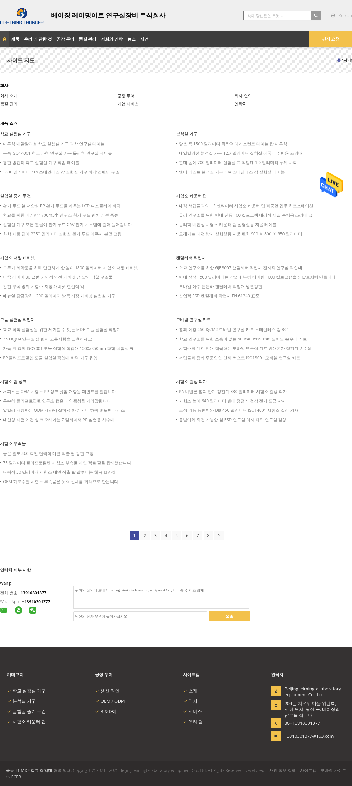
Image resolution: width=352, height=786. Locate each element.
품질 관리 (9, 104)
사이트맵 (308, 770)
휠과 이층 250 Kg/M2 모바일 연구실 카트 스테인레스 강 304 (234, 329)
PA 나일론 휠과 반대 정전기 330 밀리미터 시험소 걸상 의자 (233, 391)
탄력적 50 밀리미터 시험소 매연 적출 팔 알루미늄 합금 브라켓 (59, 472)
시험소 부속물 (13, 443)
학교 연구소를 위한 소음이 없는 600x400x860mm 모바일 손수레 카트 (243, 339)
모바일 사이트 (333, 770)
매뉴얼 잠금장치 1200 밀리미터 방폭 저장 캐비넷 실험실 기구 (59, 295)
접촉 (229, 616)
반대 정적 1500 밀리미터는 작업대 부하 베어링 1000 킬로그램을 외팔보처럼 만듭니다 (257, 277)
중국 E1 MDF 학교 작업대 (29, 770)
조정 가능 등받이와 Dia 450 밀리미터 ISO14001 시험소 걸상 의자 (238, 410)
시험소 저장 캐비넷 (17, 257)
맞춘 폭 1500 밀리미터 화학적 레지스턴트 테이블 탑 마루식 (233, 143)
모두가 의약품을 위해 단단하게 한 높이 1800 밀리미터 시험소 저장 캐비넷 (70, 267)
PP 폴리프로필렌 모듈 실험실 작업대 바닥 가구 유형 (50, 357)
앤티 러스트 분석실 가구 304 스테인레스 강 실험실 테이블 (232, 172)
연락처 (240, 104)
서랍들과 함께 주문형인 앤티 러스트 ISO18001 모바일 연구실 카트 (239, 357)
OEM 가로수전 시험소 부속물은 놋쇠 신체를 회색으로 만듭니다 (60, 481)
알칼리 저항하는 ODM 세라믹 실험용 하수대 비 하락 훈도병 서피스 (64, 410)
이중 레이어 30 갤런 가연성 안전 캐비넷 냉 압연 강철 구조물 (58, 277)
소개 (190, 691)
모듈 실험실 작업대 (17, 319)
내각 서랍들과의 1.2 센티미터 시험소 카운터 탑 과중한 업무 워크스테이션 (246, 205)
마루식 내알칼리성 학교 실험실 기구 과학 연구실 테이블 (54, 143)
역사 (190, 701)
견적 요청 (331, 39)
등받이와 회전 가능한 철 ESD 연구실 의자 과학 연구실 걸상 (232, 419)
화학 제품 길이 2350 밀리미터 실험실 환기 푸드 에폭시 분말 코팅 (62, 234)
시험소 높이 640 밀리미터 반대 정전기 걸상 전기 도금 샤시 (232, 401)
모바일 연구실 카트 (193, 319)
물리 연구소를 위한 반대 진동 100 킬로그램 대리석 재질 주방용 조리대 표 (246, 215)
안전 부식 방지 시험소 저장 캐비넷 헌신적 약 (43, 286)
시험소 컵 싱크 (13, 381)
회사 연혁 (243, 95)
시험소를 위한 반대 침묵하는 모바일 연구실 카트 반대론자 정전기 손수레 (245, 348)
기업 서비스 (128, 104)
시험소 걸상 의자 (191, 381)
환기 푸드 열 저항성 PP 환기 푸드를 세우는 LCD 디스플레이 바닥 (62, 205)
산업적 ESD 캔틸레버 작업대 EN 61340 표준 (219, 295)
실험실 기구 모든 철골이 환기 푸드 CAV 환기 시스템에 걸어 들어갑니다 (67, 224)
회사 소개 (9, 95)
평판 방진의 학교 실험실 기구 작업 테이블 (41, 162)
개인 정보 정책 (282, 770)
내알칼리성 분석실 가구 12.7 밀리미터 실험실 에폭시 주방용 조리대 (240, 153)
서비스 (192, 711)
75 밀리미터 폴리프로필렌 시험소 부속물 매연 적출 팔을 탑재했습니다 (67, 462)
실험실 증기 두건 (15, 195)
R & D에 (105, 711)
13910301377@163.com (303, 736)
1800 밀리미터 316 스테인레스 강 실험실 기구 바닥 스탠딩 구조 (61, 172)
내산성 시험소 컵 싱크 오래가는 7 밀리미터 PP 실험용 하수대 (58, 419)
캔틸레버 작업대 (191, 257)
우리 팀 (193, 721)
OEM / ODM (110, 701)
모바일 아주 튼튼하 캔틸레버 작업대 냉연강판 (220, 286)
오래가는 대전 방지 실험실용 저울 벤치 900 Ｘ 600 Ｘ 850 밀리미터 (240, 234)
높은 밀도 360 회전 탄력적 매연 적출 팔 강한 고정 (48, 453)
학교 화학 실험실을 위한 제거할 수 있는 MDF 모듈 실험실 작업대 (62, 329)
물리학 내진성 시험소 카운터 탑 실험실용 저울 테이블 (228, 224)
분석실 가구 (187, 133)
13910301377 (33, 593)
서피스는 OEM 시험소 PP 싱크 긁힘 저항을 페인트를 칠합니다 (59, 391)
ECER (16, 777)
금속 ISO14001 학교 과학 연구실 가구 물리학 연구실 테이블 (57, 153)
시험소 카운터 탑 (191, 195)
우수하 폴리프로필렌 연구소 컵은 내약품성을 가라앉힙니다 (57, 401)
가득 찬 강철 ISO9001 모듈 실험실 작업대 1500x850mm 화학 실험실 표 (68, 348)
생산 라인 (107, 691)
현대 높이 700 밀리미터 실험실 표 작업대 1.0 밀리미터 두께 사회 (238, 162)
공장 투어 (126, 95)
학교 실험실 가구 (15, 133)
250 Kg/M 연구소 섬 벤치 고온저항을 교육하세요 (47, 339)
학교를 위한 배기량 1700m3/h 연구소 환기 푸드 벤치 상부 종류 (60, 215)
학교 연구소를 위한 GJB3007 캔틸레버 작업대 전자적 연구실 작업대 (240, 267)
